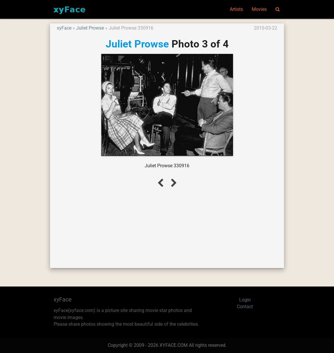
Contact (245, 306)
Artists (236, 9)
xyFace (64, 28)
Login (245, 300)
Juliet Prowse (90, 28)
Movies (259, 9)
